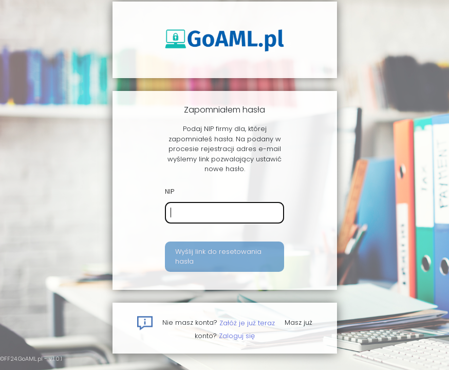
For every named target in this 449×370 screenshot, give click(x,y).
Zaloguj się (237, 336)
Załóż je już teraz (247, 322)
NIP (169, 191)
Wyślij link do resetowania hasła (218, 257)
